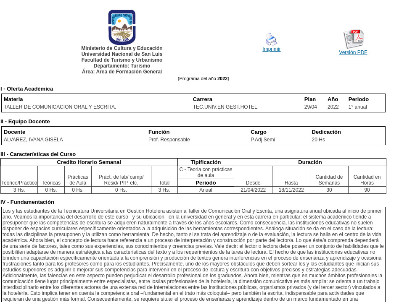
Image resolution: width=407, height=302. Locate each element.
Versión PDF (353, 52)
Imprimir (271, 49)
